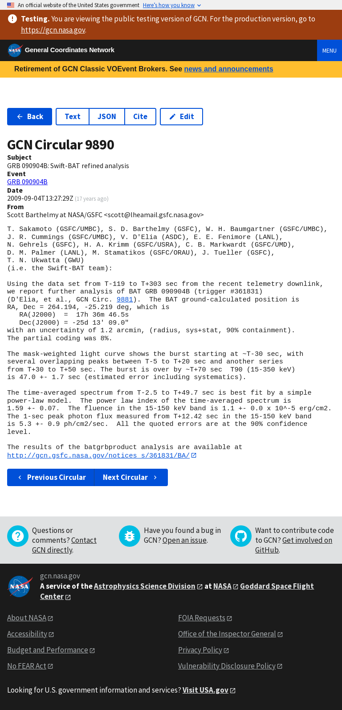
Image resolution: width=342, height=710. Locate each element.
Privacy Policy (200, 650)
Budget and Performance (47, 650)
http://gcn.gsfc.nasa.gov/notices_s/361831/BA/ (98, 455)
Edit (181, 116)
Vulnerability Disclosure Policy (227, 666)
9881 (125, 299)
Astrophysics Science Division (144, 586)
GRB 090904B (27, 181)
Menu (329, 50)
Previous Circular (51, 478)
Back (29, 116)
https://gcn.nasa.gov (53, 30)
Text (73, 116)
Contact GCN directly (64, 545)
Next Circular (131, 478)
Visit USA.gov (205, 690)
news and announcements (228, 69)
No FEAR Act (26, 666)
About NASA (26, 618)
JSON (107, 116)
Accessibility (27, 634)
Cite (140, 116)
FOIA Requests (201, 618)
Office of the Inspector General (227, 634)
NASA (222, 586)
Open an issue (185, 540)
